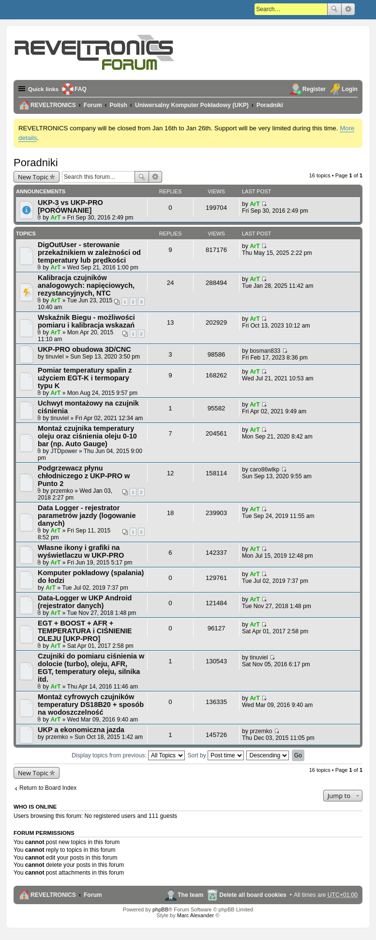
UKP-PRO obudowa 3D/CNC (84, 349)
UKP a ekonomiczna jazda (81, 730)
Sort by (215, 755)
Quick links (44, 89)
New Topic (33, 176)
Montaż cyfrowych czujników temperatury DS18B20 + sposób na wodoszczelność (91, 704)
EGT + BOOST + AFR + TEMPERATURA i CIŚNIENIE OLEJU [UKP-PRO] (85, 630)
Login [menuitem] (350, 89)
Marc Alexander (195, 915)
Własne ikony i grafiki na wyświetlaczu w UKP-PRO (81, 551)
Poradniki (36, 163)
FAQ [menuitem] (81, 89)
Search (334, 9)
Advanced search (348, 9)
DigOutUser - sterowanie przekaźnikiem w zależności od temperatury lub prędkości (89, 252)
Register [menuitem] (314, 89)
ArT (56, 217)
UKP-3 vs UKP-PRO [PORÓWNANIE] (70, 206)
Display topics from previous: (128, 755)
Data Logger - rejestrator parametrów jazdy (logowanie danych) (86, 515)
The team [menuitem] (190, 895)
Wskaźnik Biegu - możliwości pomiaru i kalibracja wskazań (86, 321)
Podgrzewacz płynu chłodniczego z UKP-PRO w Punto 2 (84, 475)
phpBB (160, 909)
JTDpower (64, 451)
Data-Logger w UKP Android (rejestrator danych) (85, 602)
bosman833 (265, 350)
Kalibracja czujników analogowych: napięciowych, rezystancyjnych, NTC (86, 285)
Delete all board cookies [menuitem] (252, 895)
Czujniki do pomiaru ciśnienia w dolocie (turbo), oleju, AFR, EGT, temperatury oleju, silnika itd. (91, 667)
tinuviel (54, 356)
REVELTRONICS (53, 895)
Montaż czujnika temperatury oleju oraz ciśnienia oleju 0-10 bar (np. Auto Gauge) (87, 436)
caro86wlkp (264, 469)
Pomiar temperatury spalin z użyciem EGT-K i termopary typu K (85, 378)
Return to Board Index (47, 787)
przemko (62, 490)
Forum (93, 895)
